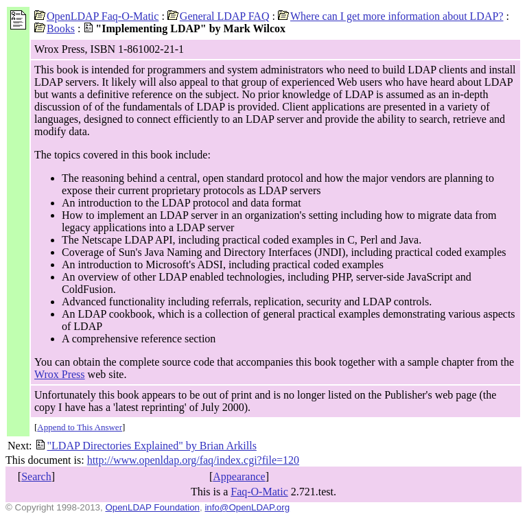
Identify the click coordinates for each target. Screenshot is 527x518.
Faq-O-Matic (259, 491)
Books (54, 28)
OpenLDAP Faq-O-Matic (96, 16)
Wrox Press (59, 374)
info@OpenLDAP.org (247, 507)
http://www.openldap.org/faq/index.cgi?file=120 (193, 460)
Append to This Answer (79, 427)
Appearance (239, 476)
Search (36, 476)
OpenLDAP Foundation (152, 507)
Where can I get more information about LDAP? (391, 16)
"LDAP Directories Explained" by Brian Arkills (146, 445)
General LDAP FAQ (218, 16)
